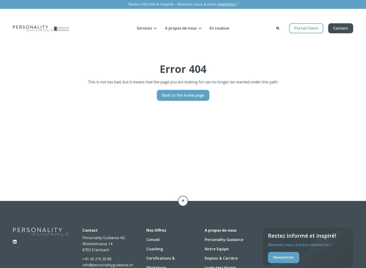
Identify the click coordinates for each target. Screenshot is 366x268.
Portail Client (306, 28)
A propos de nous (181, 28)
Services (144, 28)
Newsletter (283, 256)
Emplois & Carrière (221, 258)
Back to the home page (183, 96)
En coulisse (219, 28)
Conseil (152, 239)
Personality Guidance (224, 239)
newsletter (226, 4)
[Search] (277, 28)
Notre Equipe (217, 248)
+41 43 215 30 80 (97, 258)
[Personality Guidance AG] (41, 28)
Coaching (154, 248)
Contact (340, 28)
